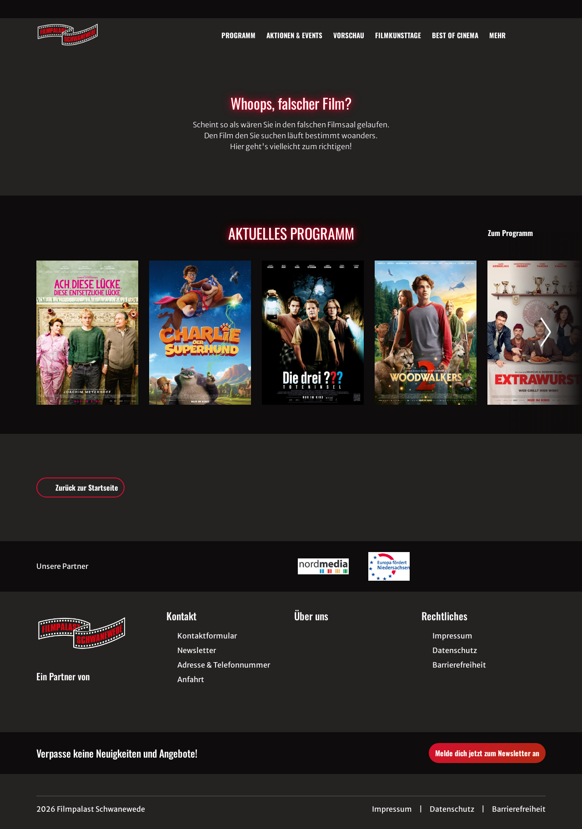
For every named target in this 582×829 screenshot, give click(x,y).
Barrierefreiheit (519, 809)
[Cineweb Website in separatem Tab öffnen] (63, 686)
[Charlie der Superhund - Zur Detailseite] (200, 333)
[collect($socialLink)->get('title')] (16, 9)
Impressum (392, 809)
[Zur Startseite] (100, 34)
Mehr (503, 35)
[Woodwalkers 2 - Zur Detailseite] (426, 333)
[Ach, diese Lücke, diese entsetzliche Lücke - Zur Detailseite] (87, 333)
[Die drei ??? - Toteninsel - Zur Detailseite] (313, 333)
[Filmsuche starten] (536, 34)
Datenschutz (452, 809)
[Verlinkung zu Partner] (323, 566)
